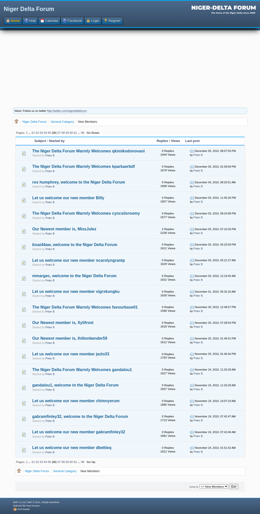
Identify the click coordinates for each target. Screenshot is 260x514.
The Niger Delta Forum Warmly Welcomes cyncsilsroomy (86, 213)
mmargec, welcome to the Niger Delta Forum (74, 276)
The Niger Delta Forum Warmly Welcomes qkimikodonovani (88, 151)
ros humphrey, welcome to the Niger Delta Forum (78, 182)
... (30, 132)
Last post (192, 141)
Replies (162, 141)
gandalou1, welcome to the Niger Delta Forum (75, 385)
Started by (57, 141)
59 (67, 132)
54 (45, 132)
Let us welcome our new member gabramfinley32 (78, 432)
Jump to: (194, 486)
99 (82, 132)
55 (49, 132)
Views (175, 141)
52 (37, 132)
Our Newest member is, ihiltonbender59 (69, 338)
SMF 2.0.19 (19, 502)
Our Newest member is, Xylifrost (62, 323)
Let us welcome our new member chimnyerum (75, 401)
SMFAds (17, 506)
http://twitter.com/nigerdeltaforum (67, 110)
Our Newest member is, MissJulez (64, 229)
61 (75, 132)
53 (41, 132)
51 (33, 132)
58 (63, 132)
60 (71, 132)
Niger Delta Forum (29, 9)
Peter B (50, 155)
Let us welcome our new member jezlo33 (70, 354)
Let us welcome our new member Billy (68, 198)
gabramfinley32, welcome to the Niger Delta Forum (80, 416)
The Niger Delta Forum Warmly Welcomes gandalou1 (82, 370)
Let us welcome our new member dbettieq (71, 448)
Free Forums (32, 506)
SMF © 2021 (33, 502)
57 (59, 132)
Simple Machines (50, 502)
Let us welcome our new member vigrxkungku (75, 291)
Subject (40, 141)
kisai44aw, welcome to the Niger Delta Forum (74, 245)
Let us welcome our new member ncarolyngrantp (78, 260)
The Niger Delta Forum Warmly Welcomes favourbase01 (85, 307)
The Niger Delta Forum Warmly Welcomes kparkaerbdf (83, 166)
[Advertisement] (130, 65)
